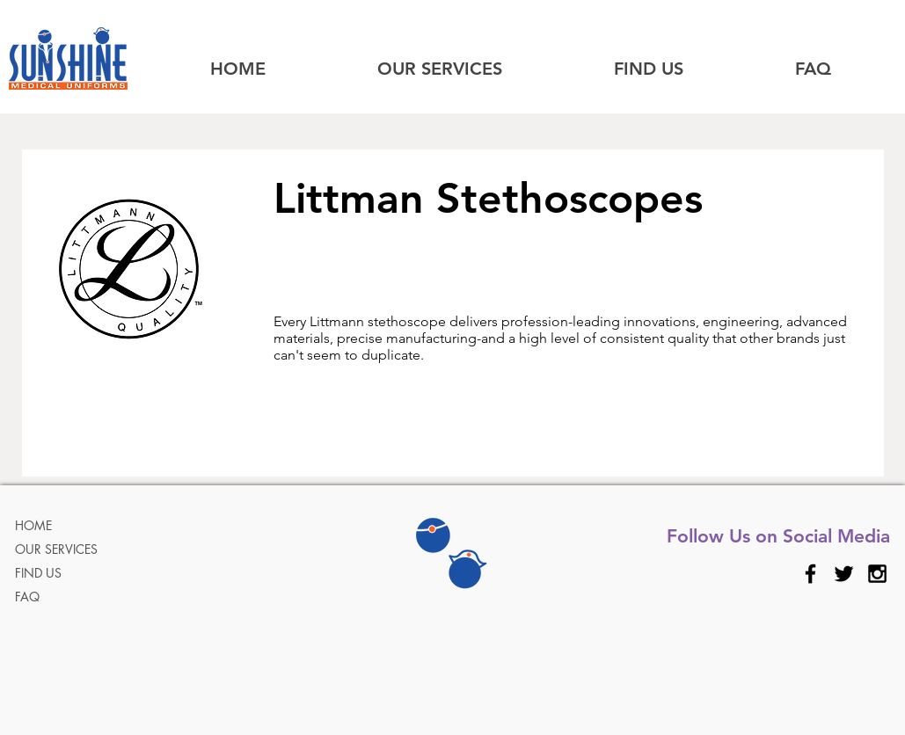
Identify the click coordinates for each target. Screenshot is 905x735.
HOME (33, 525)
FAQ (27, 596)
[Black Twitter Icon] (844, 573)
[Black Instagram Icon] (877, 573)
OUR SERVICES (56, 549)
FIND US (38, 572)
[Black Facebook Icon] (810, 573)
